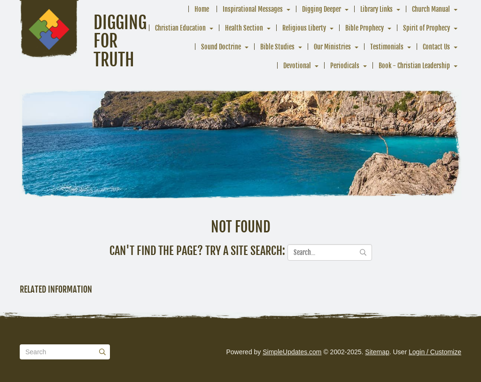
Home (201, 9)
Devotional (297, 66)
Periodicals (344, 66)
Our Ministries (332, 47)
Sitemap (377, 352)
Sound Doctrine (221, 47)
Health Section (244, 28)
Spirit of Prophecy (426, 28)
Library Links (376, 9)
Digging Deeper (321, 9)
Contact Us (436, 47)
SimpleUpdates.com (292, 352)
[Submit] (102, 351)
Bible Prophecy (364, 28)
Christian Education (180, 28)
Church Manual (431, 9)
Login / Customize (435, 352)
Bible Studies (277, 47)
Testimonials (386, 47)
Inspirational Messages (253, 9)
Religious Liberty (304, 28)
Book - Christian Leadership (414, 66)
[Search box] (65, 351)
